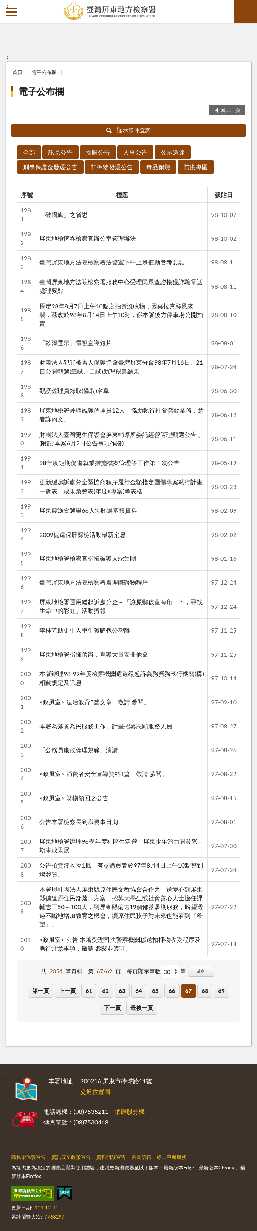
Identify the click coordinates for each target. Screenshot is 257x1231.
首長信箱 (141, 1157)
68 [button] (205, 990)
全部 (29, 152)
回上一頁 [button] (230, 110)
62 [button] (105, 990)
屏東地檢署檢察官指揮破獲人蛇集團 (87, 558)
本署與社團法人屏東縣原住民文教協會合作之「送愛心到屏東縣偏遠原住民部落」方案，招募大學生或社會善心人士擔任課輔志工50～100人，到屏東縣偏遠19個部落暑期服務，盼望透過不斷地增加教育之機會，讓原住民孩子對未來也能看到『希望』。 (121, 907)
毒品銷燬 (158, 166)
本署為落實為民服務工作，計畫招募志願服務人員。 (108, 726)
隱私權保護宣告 (28, 1157)
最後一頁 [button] (141, 1007)
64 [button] (138, 990)
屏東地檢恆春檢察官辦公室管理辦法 (87, 238)
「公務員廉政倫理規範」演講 (78, 749)
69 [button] (221, 990)
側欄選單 (11, 12)
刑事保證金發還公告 (50, 166)
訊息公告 (60, 152)
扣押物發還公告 (112, 166)
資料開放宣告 (111, 1157)
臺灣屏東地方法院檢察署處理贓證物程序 (93, 582)
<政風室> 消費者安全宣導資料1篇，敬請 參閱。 (103, 773)
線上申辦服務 (171, 1157)
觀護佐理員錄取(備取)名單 (74, 390)
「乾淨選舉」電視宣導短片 (75, 342)
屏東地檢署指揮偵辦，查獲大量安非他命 (93, 654)
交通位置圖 (95, 1091)
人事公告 (135, 152)
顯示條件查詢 (128, 130)
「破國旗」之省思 (63, 214)
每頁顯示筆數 (144, 971)
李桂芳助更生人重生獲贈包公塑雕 (84, 630)
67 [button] (188, 990)
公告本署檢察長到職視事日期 (78, 821)
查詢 (245, 11)
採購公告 (98, 152)
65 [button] (155, 990)
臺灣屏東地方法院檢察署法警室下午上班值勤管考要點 (111, 262)
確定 (201, 970)
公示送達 (173, 152)
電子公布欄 (44, 72)
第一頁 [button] (40, 990)
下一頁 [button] (112, 1007)
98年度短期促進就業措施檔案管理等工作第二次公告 (109, 462)
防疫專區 (196, 166)
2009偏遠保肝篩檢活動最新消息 (82, 534)
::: (6, 6)
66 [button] (172, 990)
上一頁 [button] (67, 990)
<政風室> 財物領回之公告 (73, 797)
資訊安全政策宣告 (71, 1157)
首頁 (17, 72)
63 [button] (122, 990)
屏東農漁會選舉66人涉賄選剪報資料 (88, 510)
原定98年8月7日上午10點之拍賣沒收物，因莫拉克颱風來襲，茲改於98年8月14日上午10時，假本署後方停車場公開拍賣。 (121, 314)
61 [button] (89, 990)
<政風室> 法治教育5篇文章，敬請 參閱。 (94, 701)
